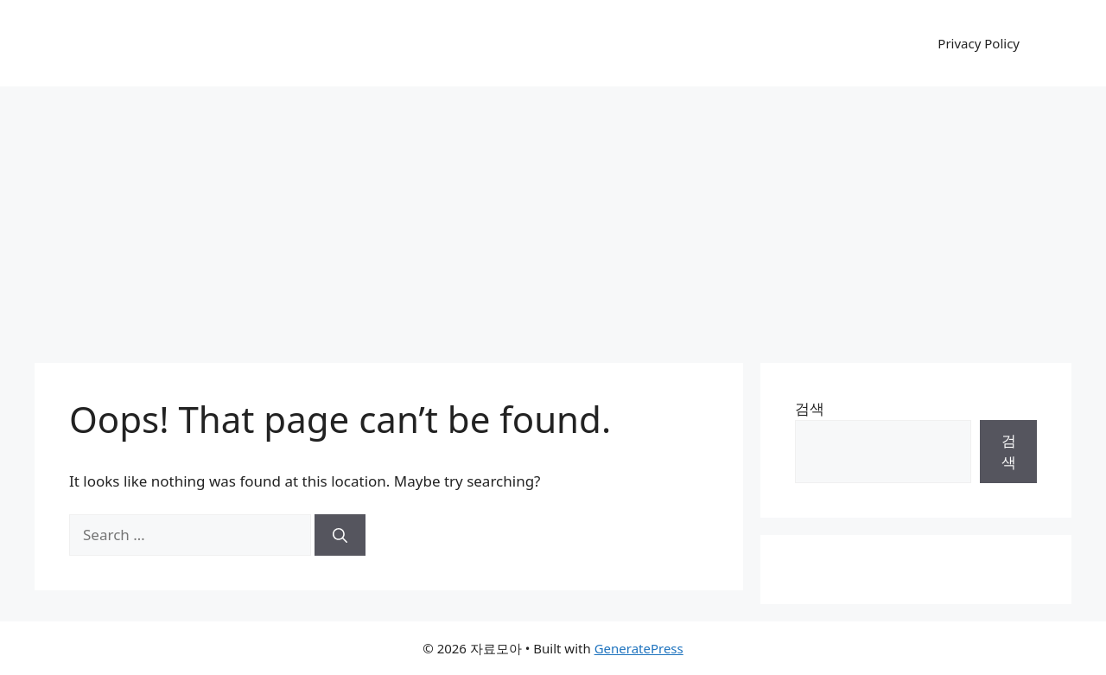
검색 (809, 408)
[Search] (340, 535)
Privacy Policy (979, 43)
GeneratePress (638, 648)
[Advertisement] (553, 216)
